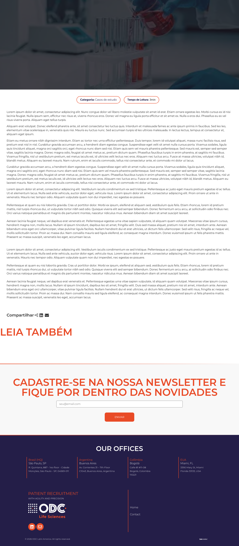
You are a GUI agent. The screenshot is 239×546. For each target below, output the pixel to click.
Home (134, 507)
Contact (135, 514)
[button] (41, 315)
